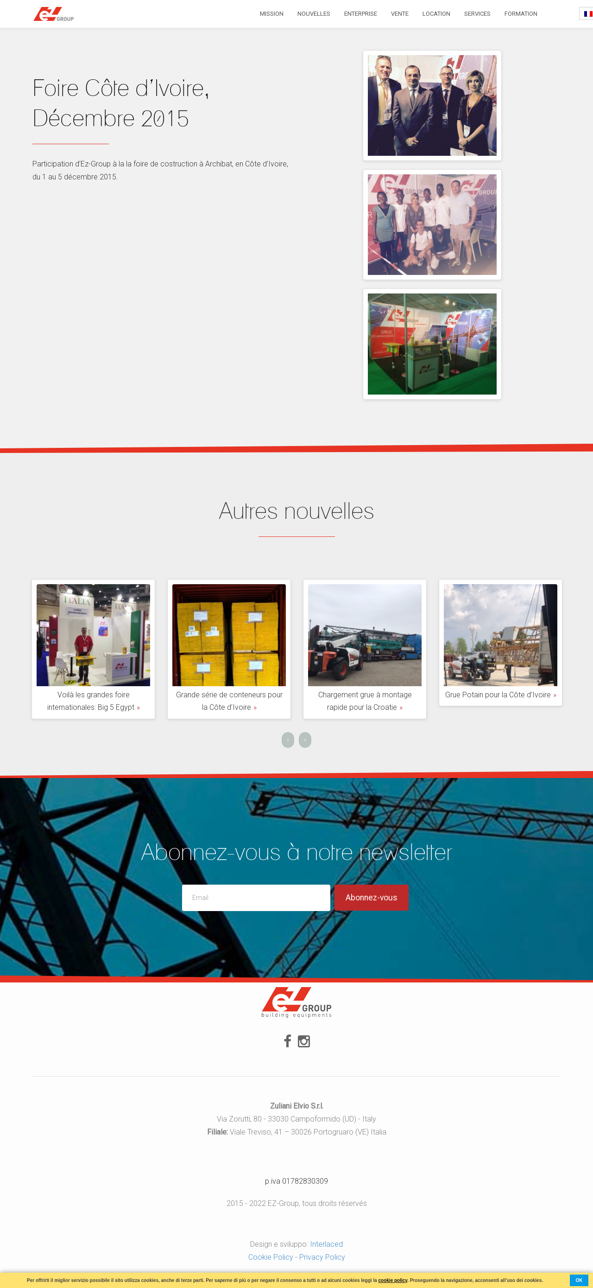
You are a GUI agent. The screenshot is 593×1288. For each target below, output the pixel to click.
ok (579, 1280)
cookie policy (393, 1280)
